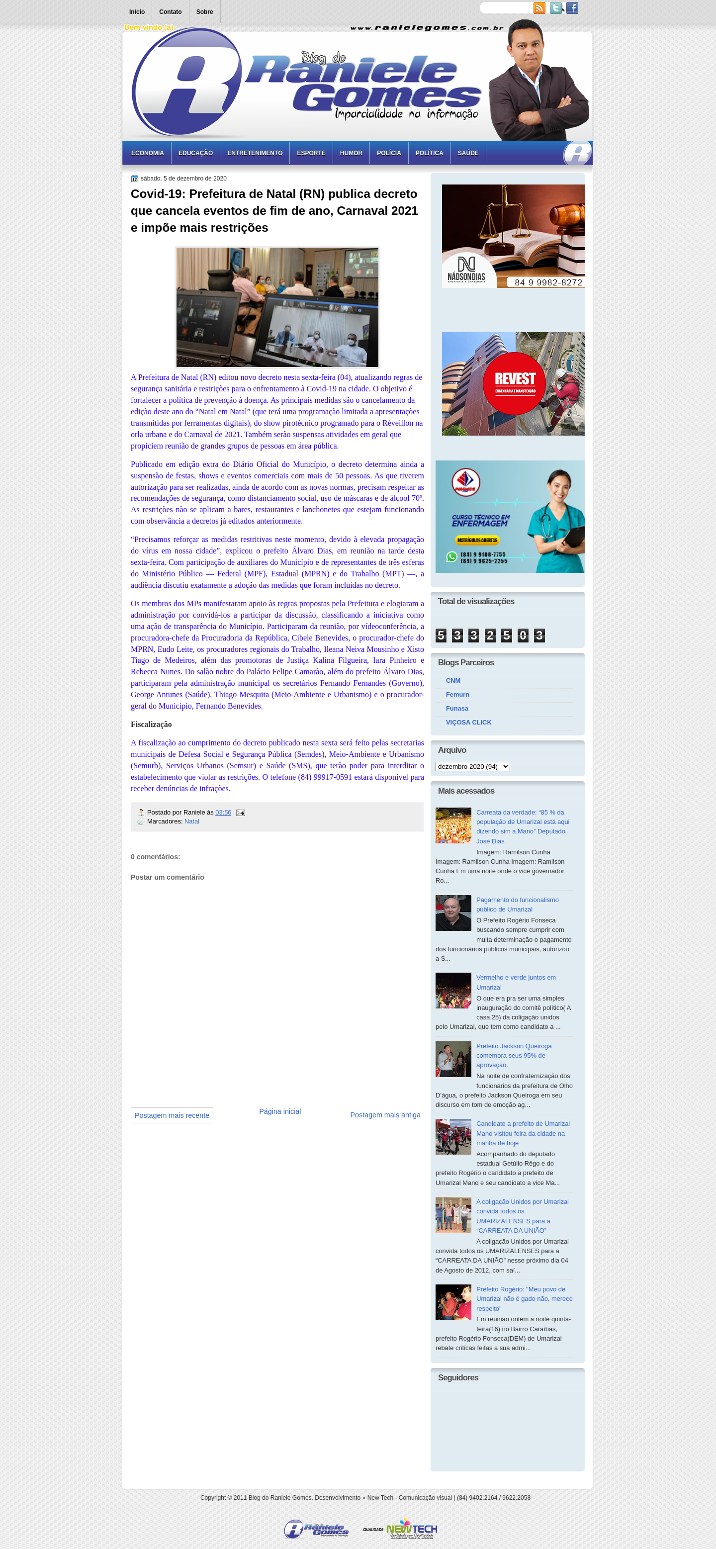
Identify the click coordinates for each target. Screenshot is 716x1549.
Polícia (389, 153)
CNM (453, 680)
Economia (147, 153)
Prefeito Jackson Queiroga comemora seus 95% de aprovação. (514, 1055)
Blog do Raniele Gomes (280, 1497)
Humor (351, 153)
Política (430, 153)
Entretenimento (254, 153)
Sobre (204, 11)
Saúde (468, 153)
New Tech (380, 1497)
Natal (191, 821)
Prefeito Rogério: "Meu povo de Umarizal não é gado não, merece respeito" (524, 1298)
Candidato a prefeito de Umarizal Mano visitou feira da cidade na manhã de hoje (523, 1133)
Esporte (311, 153)
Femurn (457, 694)
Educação (196, 153)
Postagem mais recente (172, 1115)
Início (137, 11)
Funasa (457, 708)
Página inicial (280, 1111)
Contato (170, 11)
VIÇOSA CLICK (469, 722)
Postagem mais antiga (386, 1115)
